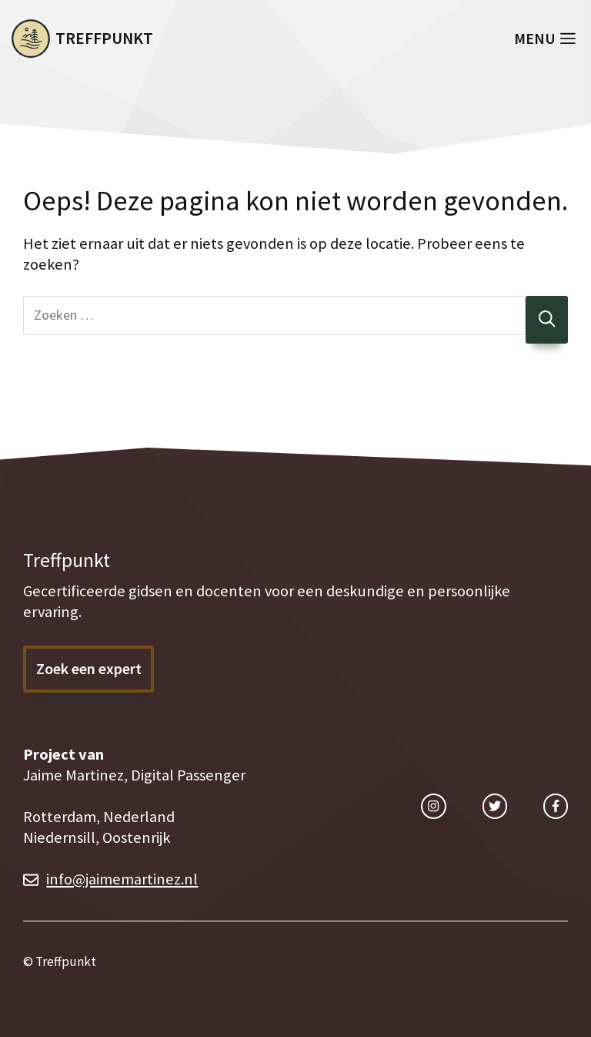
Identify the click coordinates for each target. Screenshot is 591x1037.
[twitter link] (494, 806)
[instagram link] (433, 806)
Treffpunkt (104, 38)
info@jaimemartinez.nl (122, 879)
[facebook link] (555, 806)
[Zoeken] (547, 320)
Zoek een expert (89, 669)
